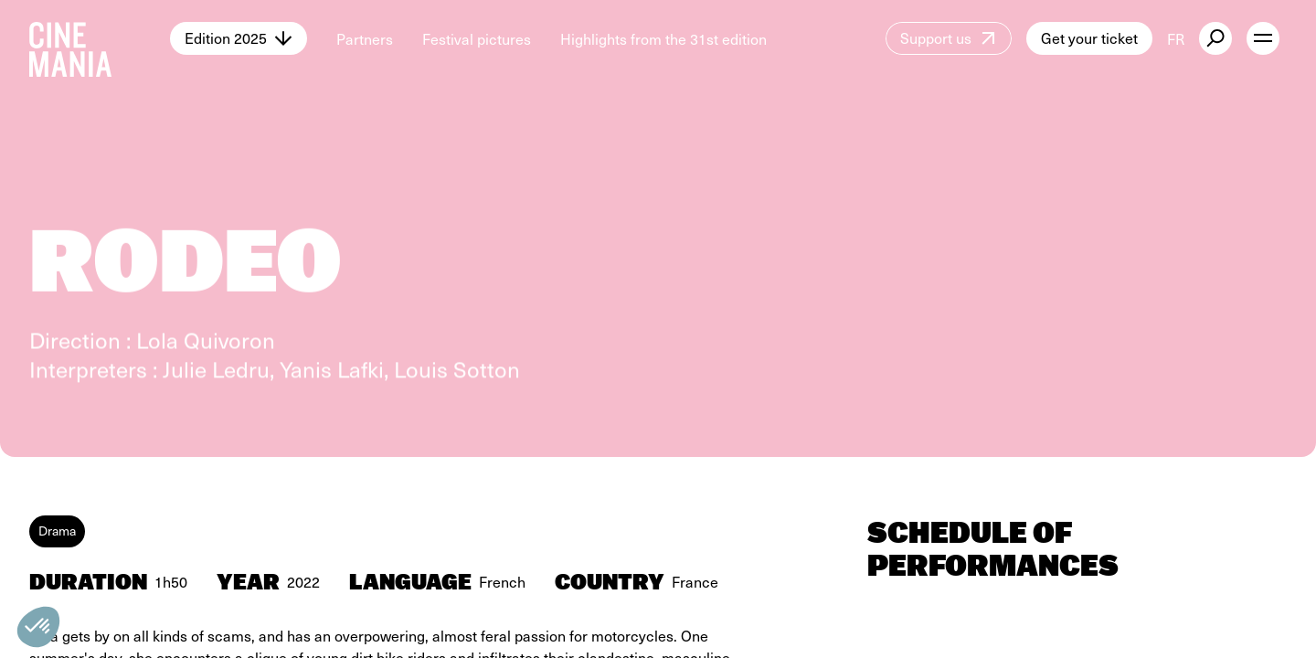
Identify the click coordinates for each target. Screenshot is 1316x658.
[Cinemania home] (99, 38)
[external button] (1215, 38)
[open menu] (1263, 38)
